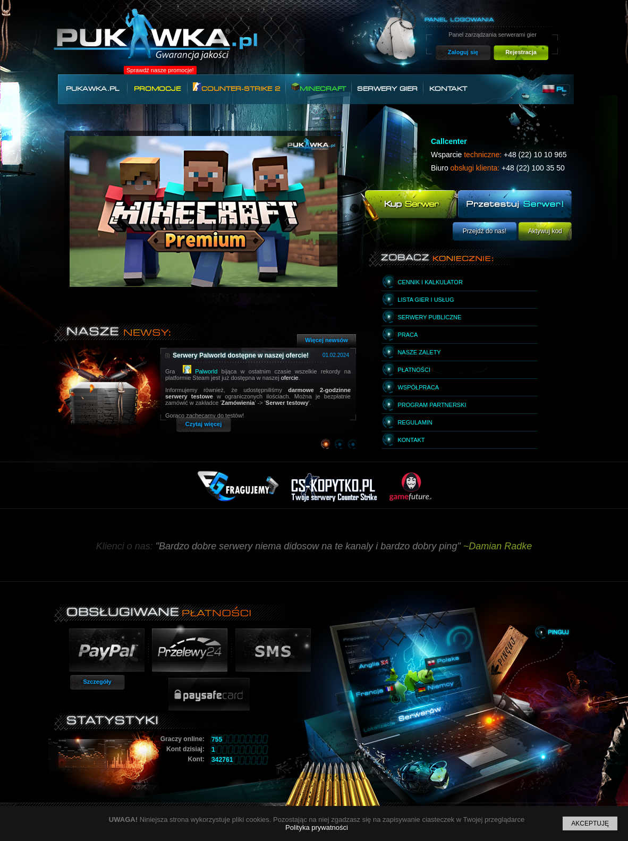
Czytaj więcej (203, 424)
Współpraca (418, 387)
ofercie (290, 378)
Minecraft (318, 87)
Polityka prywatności (316, 827)
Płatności (413, 370)
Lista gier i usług (425, 299)
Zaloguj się (463, 52)
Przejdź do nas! (485, 231)
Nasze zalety (418, 352)
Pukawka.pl (92, 88)
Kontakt (448, 88)
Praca (407, 335)
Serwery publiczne (429, 317)
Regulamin (414, 422)
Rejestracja (521, 52)
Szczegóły (97, 681)
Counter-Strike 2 (236, 87)
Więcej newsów (326, 340)
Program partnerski (431, 405)
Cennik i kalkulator (429, 282)
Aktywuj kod (545, 231)
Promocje (157, 88)
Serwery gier (387, 88)
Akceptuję (590, 823)
